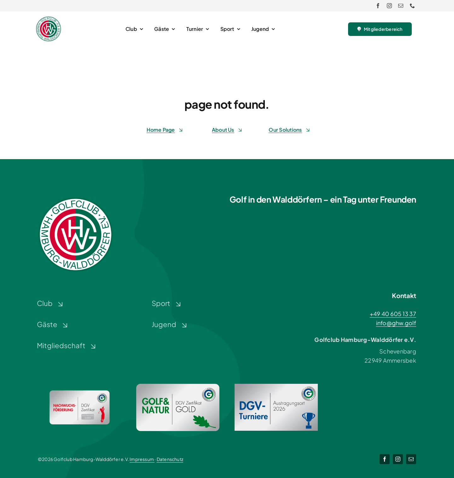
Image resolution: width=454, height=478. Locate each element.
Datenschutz (170, 459)
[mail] (400, 5)
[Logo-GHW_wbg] (48, 19)
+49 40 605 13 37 (393, 313)
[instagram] (389, 5)
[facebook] (378, 5)
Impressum (142, 459)
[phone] (412, 5)
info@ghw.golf (396, 322)
